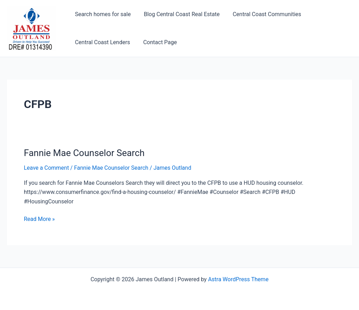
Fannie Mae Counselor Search (84, 153)
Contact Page (157, 42)
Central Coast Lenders (101, 42)
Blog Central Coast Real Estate (179, 14)
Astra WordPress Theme (238, 279)
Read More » (39, 219)
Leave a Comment (46, 167)
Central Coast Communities (262, 14)
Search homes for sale (102, 14)
